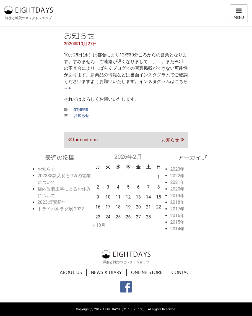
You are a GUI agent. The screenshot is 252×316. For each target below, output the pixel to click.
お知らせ (81, 115)
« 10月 (99, 225)
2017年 (177, 208)
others (81, 110)
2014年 (177, 228)
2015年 (177, 222)
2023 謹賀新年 (52, 202)
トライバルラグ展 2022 (61, 208)
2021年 (177, 182)
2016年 (177, 215)
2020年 (177, 189)
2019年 (177, 195)
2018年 (177, 202)
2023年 (177, 169)
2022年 (177, 175)
